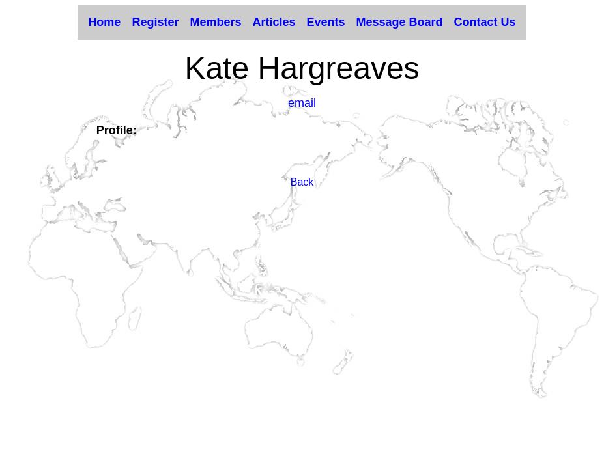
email (302, 102)
